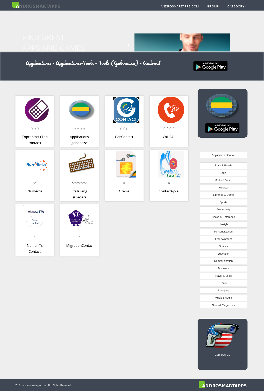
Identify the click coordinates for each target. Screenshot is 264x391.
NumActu (34, 191)
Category (236, 6)
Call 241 (169, 137)
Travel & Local (223, 275)
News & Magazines (223, 305)
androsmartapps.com (180, 6)
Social (223, 172)
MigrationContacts (80, 245)
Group (213, 6)
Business (223, 268)
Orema (124, 191)
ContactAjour (169, 191)
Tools (223, 283)
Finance (223, 246)
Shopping (223, 290)
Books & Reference (223, 216)
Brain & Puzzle (223, 165)
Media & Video (223, 180)
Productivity (223, 209)
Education (223, 253)
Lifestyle (223, 224)
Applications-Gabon (223, 155)
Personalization (223, 231)
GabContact (124, 137)
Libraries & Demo (223, 194)
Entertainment (223, 239)
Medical (223, 187)
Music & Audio (223, 297)
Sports (223, 202)
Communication (223, 260)
